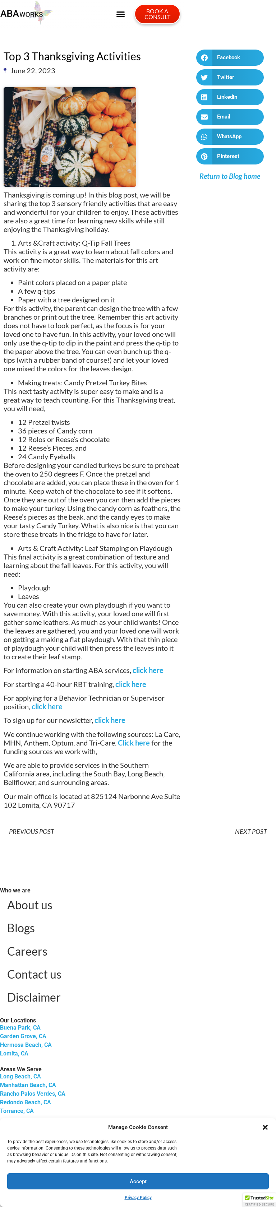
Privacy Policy (138, 1197)
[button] (265, 1127)
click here (148, 670)
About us (29, 905)
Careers (27, 951)
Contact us (34, 974)
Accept (138, 1181)
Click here (134, 742)
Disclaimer (34, 997)
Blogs (21, 928)
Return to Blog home (229, 176)
